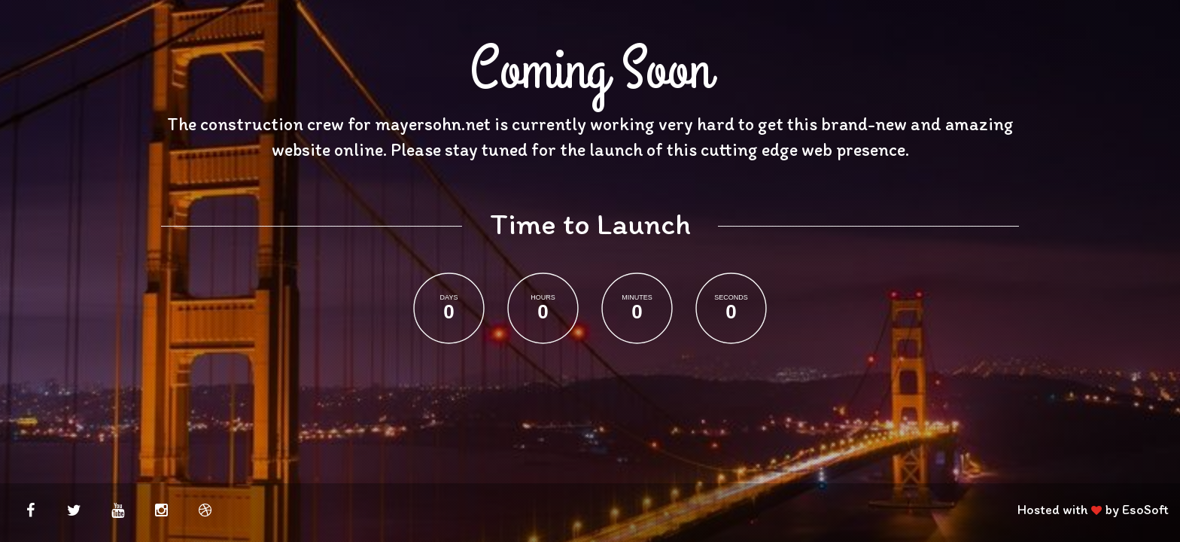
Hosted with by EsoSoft (1093, 509)
